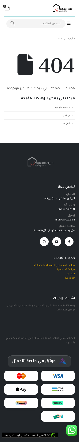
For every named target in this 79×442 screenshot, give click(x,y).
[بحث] (12, 23)
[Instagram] (44, 241)
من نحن (67, 115)
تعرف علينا (70, 278)
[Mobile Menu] (71, 23)
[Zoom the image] (39, 158)
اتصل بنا (67, 123)
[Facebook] (69, 241)
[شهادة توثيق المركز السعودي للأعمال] (39, 361)
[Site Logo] (62, 8)
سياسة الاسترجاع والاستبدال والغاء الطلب (54, 265)
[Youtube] (56, 241)
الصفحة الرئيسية (63, 108)
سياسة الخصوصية (66, 269)
